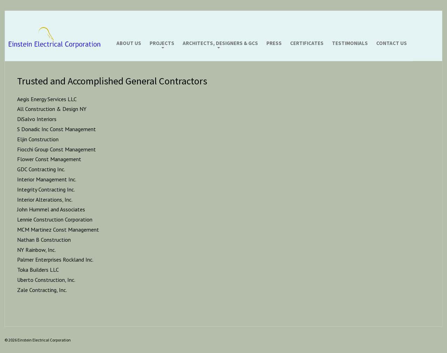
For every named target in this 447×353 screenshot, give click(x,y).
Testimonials (350, 43)
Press (274, 43)
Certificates (307, 43)
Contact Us (391, 43)
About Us (128, 43)
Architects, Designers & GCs (220, 43)
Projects (162, 43)
